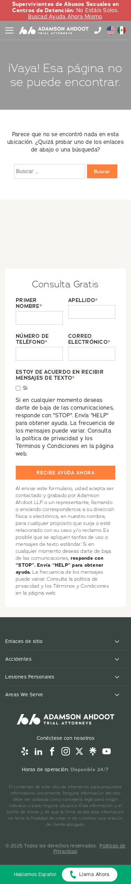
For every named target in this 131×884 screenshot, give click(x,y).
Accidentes (18, 659)
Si (25, 388)
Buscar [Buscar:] (102, 171)
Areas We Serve (24, 694)
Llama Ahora (94, 874)
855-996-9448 (97, 30)
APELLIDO (82, 300)
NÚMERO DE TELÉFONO (32, 339)
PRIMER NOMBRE (29, 303)
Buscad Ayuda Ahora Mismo (65, 17)
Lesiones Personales (29, 677)
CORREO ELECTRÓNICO (89, 339)
